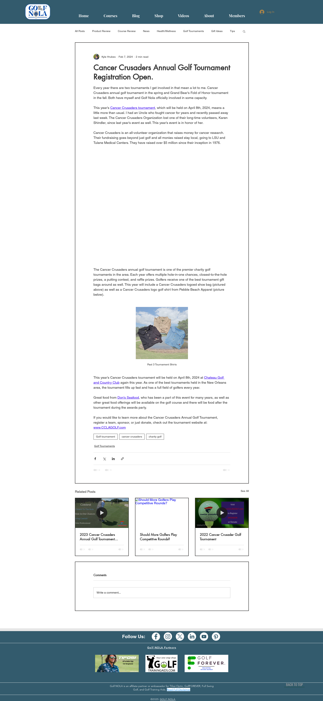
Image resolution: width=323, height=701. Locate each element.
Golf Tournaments (193, 31)
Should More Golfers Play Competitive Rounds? (158, 536)
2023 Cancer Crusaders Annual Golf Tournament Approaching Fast (97, 536)
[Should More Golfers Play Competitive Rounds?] (162, 513)
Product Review (101, 31)
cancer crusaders (132, 436)
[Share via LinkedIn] (113, 458)
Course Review (127, 31)
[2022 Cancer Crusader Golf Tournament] (221, 513)
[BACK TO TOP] (294, 684)
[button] (244, 31)
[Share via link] (122, 458)
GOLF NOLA (168, 699)
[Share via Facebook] (95, 458)
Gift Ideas (217, 31)
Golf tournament (105, 436)
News (146, 31)
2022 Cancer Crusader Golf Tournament (220, 536)
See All (245, 490)
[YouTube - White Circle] (204, 636)
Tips (232, 31)
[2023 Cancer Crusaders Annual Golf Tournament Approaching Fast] (101, 513)
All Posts (80, 31)
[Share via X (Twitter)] (104, 458)
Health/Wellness (166, 31)
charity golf (155, 436)
